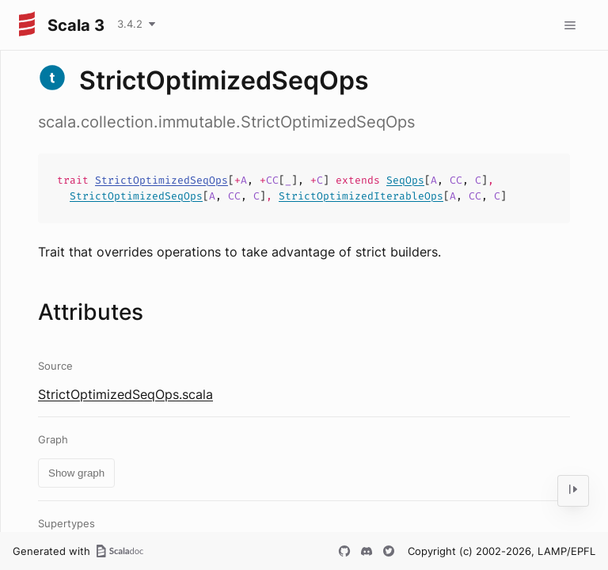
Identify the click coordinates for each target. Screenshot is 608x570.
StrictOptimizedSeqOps (161, 180)
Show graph (76, 473)
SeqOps (405, 180)
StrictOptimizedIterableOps (361, 196)
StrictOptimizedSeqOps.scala (125, 394)
